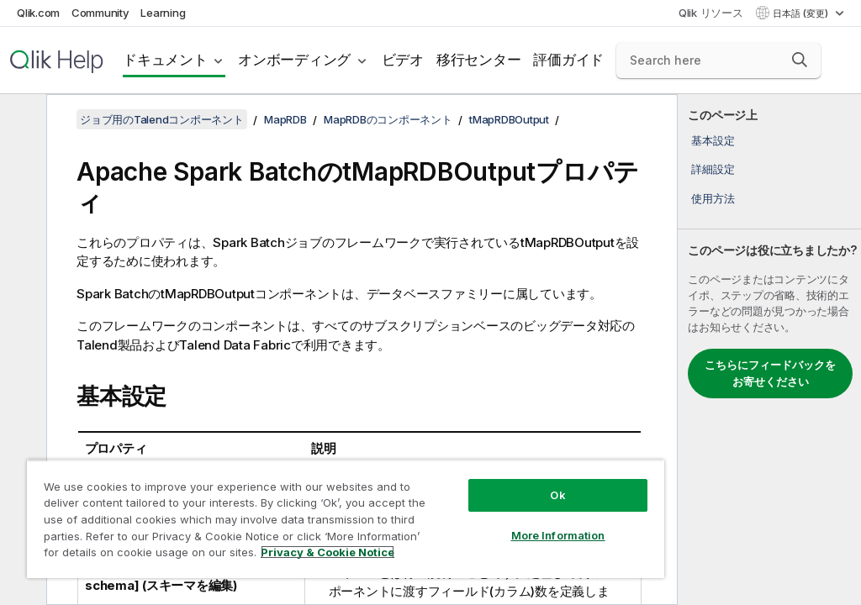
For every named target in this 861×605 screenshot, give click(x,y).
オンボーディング (294, 59)
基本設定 (712, 140)
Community (100, 12)
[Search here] (718, 60)
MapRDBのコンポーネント (388, 119)
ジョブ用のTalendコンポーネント (162, 119)
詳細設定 (712, 169)
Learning (162, 12)
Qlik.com (38, 12)
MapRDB (285, 119)
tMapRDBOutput (509, 119)
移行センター (478, 59)
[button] (799, 59)
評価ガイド (568, 59)
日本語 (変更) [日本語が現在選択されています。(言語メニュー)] (802, 13)
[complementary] (769, 349)
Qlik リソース (711, 12)
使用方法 (712, 198)
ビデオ (403, 59)
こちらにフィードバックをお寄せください (770, 373)
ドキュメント (165, 59)
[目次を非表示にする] (21, 120)
